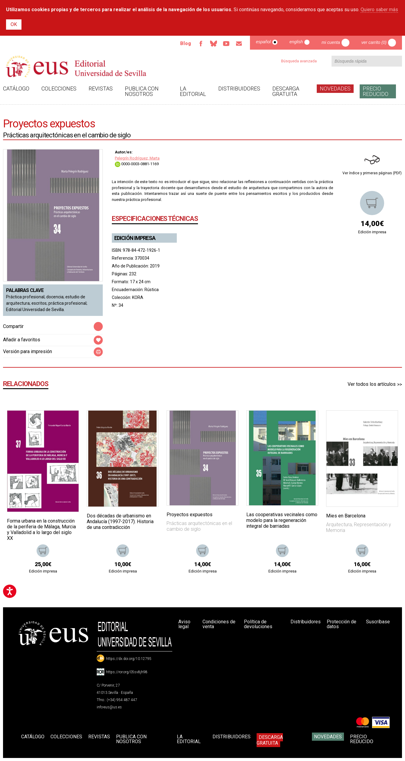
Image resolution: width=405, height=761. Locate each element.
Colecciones (58, 88)
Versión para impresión (27, 351)
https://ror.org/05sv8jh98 (126, 672)
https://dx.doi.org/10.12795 (128, 659)
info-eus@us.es (109, 707)
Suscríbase (378, 622)
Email (239, 43)
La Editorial (193, 91)
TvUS (226, 43)
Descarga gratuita (285, 91)
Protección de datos (341, 624)
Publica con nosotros (142, 91)
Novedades (335, 88)
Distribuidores (239, 88)
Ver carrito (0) (374, 42)
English (296, 41)
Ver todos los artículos (372, 384)
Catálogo (16, 88)
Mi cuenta (331, 42)
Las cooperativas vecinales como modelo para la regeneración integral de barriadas (281, 520)
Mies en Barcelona (345, 516)
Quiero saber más (379, 9)
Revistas (101, 88)
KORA (137, 297)
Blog (185, 43)
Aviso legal (184, 624)
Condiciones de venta (218, 624)
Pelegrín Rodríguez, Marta (137, 158)
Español (263, 41)
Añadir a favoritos (21, 340)
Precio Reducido (375, 91)
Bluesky (214, 43)
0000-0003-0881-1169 (137, 164)
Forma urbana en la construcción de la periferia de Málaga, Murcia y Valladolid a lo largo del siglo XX (41, 529)
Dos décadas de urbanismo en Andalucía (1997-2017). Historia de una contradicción (120, 521)
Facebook (201, 43)
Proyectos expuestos (189, 514)
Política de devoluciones (258, 624)
